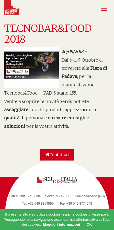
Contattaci (57, 154)
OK (89, 224)
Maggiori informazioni (61, 224)
